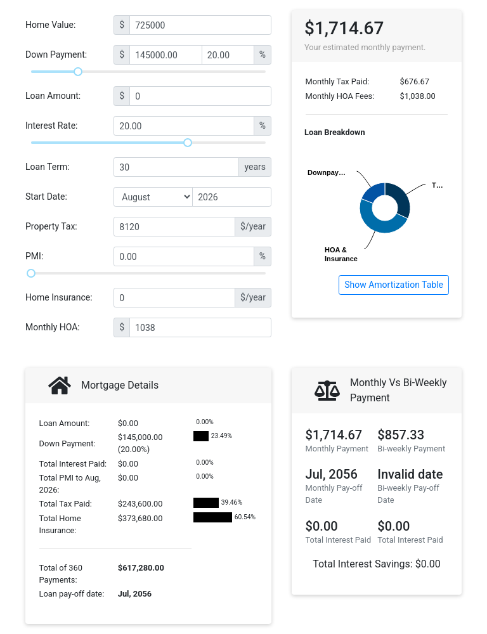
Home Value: (50, 25)
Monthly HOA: (52, 327)
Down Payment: (56, 54)
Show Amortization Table (393, 285)
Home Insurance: (59, 297)
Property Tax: (51, 226)
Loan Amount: (53, 96)
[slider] (78, 71)
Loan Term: (47, 167)
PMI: (34, 256)
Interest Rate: (51, 125)
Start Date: (46, 196)
